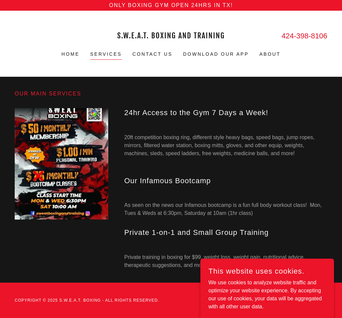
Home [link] (70, 54)
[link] (171, 36)
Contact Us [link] (153, 54)
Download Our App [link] (216, 54)
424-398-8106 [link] (304, 36)
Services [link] (106, 54)
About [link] (270, 54)
